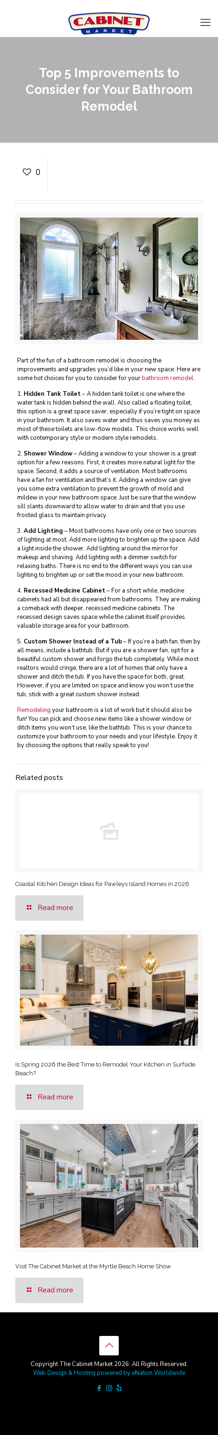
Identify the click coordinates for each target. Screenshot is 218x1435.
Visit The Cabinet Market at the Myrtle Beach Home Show (93, 1266)
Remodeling (34, 710)
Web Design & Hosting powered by (82, 1373)
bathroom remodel (167, 378)
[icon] (118, 1388)
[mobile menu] (205, 23)
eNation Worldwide (158, 1373)
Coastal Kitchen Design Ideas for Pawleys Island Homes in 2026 (102, 883)
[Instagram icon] (109, 1388)
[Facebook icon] (99, 1388)
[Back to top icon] (109, 1345)
